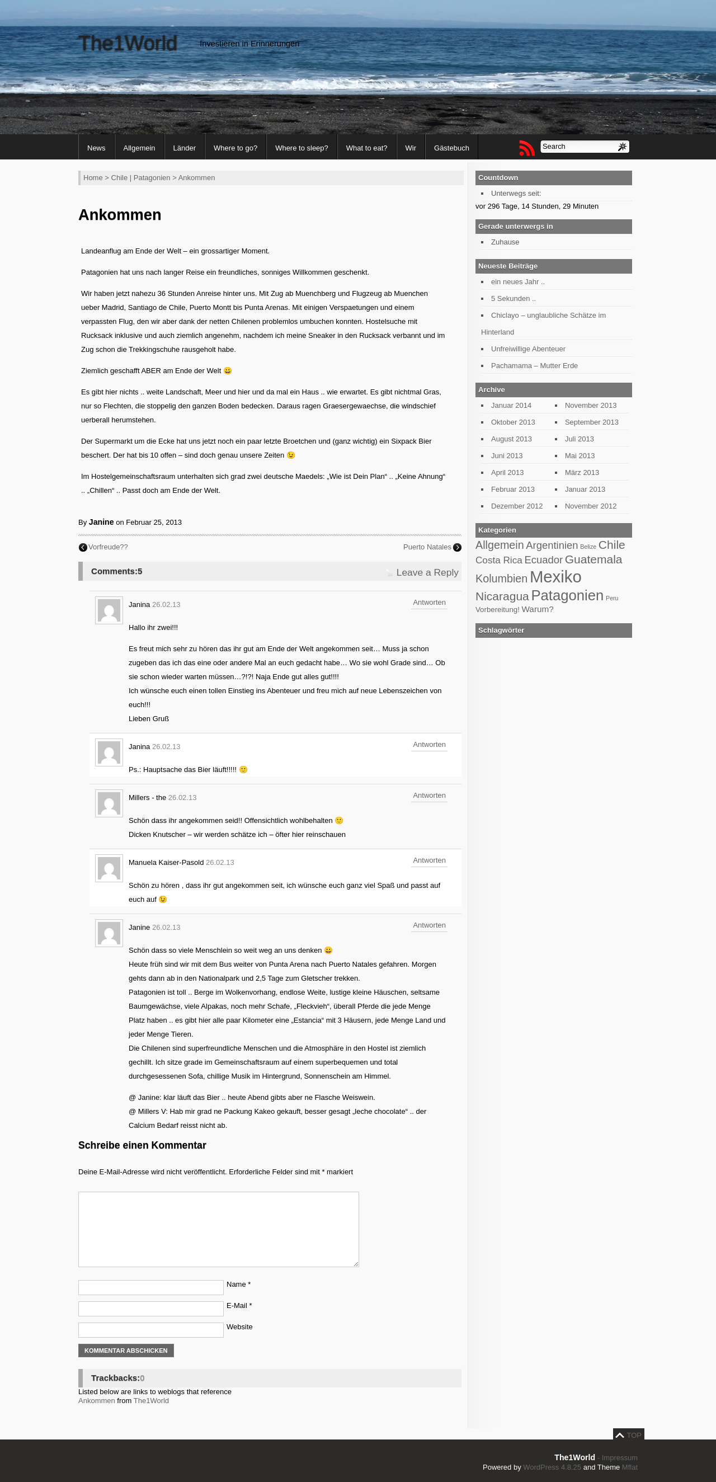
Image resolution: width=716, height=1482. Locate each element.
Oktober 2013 (513, 422)
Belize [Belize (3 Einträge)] (588, 546)
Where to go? (235, 148)
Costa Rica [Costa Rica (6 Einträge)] (498, 560)
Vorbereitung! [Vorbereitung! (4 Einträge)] (497, 609)
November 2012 (591, 506)
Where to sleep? (301, 148)
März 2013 (582, 472)
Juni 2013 (506, 455)
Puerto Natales (427, 547)
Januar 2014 (511, 405)
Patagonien (152, 177)
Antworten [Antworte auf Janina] (429, 602)
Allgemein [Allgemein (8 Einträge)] (499, 545)
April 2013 (507, 472)
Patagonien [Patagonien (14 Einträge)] (567, 595)
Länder (184, 148)
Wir (411, 148)
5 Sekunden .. (513, 298)
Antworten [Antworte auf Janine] (429, 925)
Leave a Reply (428, 572)
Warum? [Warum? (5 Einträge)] (537, 609)
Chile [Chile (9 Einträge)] (612, 544)
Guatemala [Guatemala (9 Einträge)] (594, 559)
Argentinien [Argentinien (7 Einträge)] (552, 545)
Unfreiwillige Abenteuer (528, 349)
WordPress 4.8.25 (552, 1467)
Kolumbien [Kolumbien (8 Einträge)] (501, 578)
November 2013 (591, 405)
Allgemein (140, 148)
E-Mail (239, 1305)
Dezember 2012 (517, 506)
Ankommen (96, 1400)
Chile (119, 177)
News (96, 148)
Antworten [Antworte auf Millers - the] (429, 795)
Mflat (630, 1467)
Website (240, 1327)
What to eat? (367, 148)
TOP (634, 1435)
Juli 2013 (579, 439)
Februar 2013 (513, 489)
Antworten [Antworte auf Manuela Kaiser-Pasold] (429, 860)
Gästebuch (451, 148)
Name (239, 1284)
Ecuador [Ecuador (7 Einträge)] (543, 560)
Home (93, 177)
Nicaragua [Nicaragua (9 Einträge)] (502, 596)
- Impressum (617, 1457)
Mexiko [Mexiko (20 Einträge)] (556, 576)
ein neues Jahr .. (518, 281)
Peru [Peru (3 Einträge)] (612, 598)
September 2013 (592, 422)
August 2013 (511, 439)
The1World (127, 43)
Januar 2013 (585, 489)
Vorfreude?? (108, 547)
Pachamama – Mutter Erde (534, 365)
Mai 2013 (580, 455)
